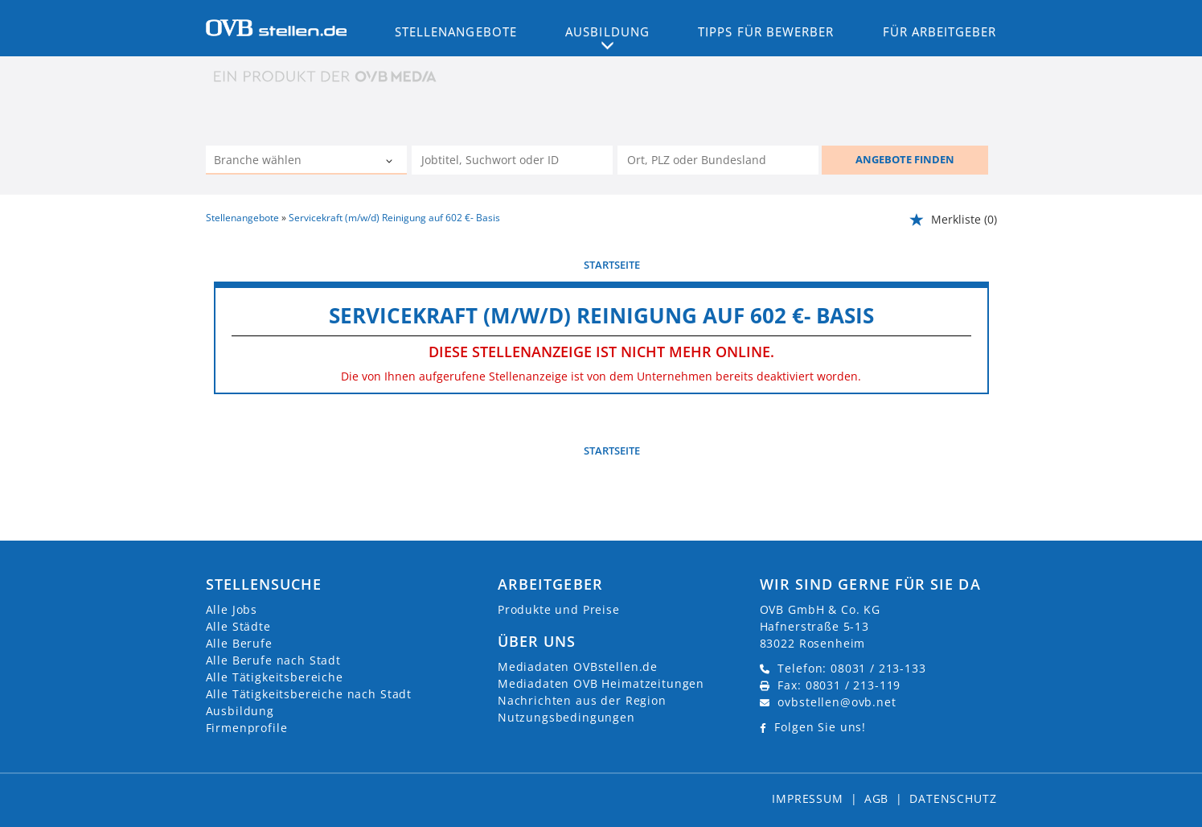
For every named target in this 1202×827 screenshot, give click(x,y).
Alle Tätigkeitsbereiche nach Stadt (309, 694)
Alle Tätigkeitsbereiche (274, 677)
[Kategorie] (290, 162)
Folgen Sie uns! (820, 726)
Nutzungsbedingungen (566, 717)
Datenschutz (952, 798)
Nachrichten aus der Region (582, 700)
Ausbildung (240, 710)
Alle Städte (238, 626)
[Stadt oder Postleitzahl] (717, 160)
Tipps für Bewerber (766, 31)
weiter (971, 264)
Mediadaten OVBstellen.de (578, 666)
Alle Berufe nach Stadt (273, 660)
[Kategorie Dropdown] (391, 162)
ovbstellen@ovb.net (836, 702)
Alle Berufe (239, 643)
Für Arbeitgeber (940, 31)
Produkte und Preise (559, 609)
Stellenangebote (456, 31)
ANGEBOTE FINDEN (904, 159)
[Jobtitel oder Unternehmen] (512, 160)
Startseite (612, 264)
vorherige (242, 264)
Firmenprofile (247, 727)
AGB (876, 798)
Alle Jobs (232, 609)
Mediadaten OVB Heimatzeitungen (601, 683)
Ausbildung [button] (607, 31)
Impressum (807, 798)
